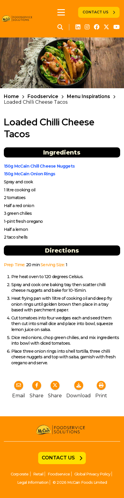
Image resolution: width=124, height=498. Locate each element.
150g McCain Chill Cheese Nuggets (39, 166)
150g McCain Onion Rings (29, 173)
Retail (38, 474)
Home (11, 96)
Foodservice (43, 96)
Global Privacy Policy (92, 474)
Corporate (20, 474)
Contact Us (95, 12)
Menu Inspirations (88, 96)
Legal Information (32, 482)
